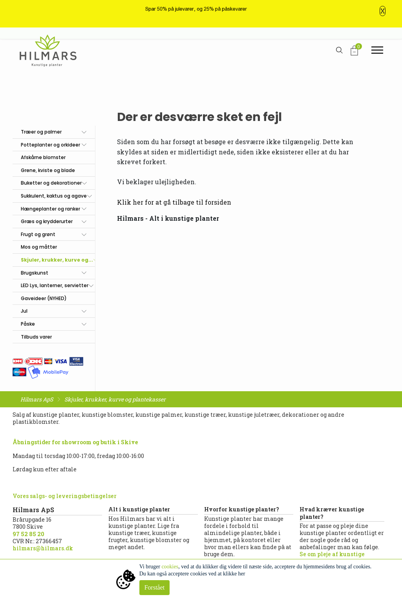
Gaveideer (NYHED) (44, 298)
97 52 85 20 (28, 534)
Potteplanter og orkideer (50, 144)
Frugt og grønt (38, 234)
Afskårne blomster (43, 157)
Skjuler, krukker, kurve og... (57, 259)
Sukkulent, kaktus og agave (54, 195)
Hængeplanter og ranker (50, 208)
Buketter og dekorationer (51, 183)
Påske (28, 324)
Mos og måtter (39, 247)
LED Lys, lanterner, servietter (54, 285)
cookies (169, 567)
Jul (24, 311)
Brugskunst (34, 272)
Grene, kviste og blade (48, 170)
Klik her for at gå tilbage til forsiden (174, 202)
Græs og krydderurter (47, 221)
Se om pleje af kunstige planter (332, 557)
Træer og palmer (41, 131)
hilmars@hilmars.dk (43, 548)
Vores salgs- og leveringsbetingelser (65, 496)
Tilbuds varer (36, 336)
